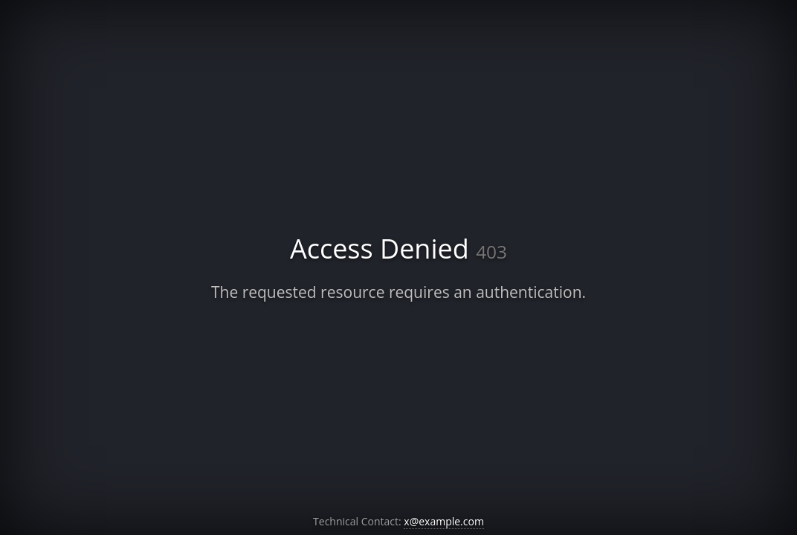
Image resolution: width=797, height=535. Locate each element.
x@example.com (444, 521)
